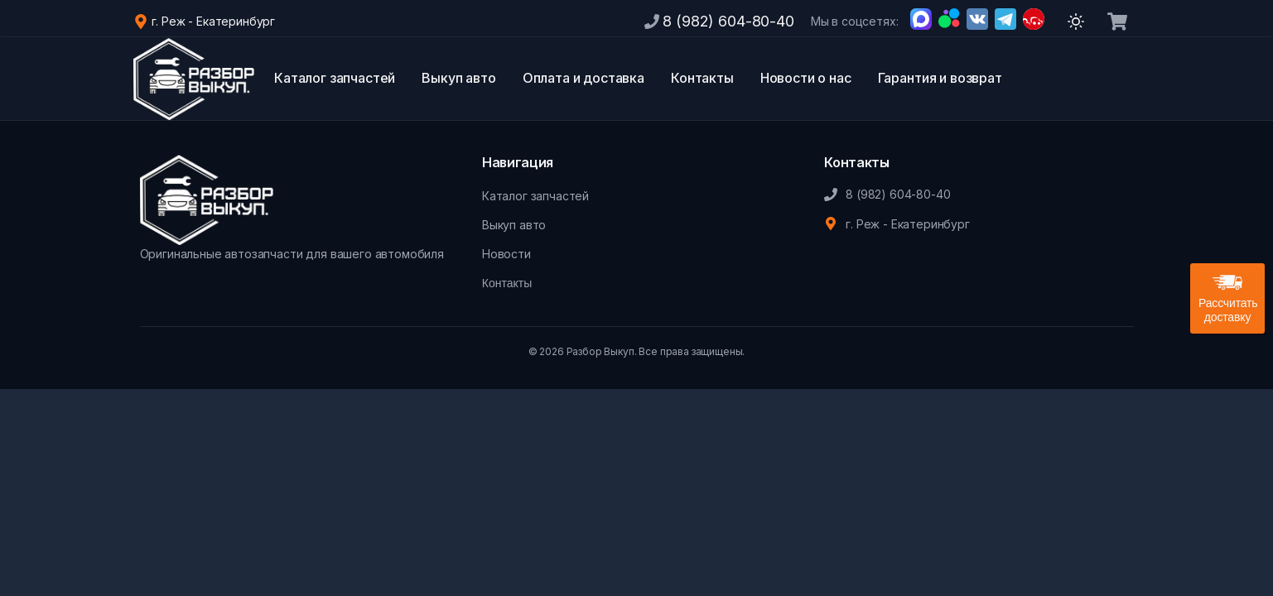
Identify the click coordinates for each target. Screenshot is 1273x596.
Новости (506, 254)
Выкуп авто (458, 78)
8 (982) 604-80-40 (728, 21)
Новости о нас (805, 78)
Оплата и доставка (583, 78)
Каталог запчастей (334, 78)
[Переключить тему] (1076, 21)
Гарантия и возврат (940, 78)
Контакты (702, 78)
